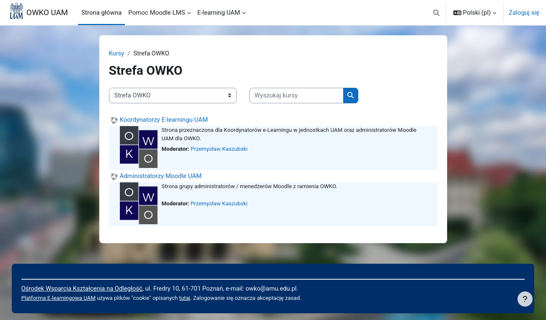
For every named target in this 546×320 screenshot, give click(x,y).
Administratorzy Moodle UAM (161, 176)
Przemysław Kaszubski (220, 149)
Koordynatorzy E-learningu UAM (164, 119)
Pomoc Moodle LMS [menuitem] (156, 12)
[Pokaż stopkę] (525, 299)
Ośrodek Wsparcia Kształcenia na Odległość (91, 288)
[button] (436, 12)
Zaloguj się (524, 12)
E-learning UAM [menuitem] (218, 12)
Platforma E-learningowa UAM (67, 297)
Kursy (116, 53)
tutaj (196, 297)
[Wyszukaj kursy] (296, 96)
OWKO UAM (47, 12)
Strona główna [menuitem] (101, 12)
